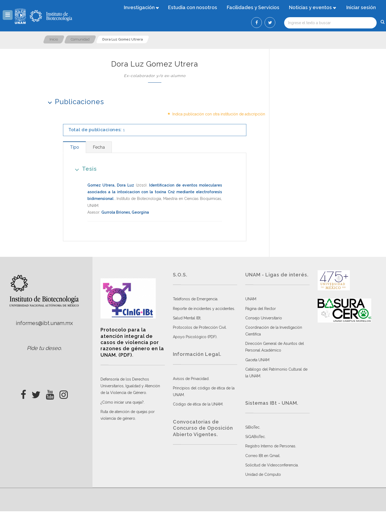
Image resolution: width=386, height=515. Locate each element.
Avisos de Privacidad (191, 379)
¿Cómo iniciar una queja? (122, 402)
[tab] (74, 147)
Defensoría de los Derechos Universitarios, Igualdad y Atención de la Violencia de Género (130, 386)
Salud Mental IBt (187, 318)
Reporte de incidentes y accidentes (203, 308)
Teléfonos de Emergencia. (195, 299)
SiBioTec (252, 427)
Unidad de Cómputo (263, 474)
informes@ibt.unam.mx (44, 323)
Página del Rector (260, 308)
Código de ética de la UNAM (197, 404)
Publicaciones (74, 101)
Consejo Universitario (263, 318)
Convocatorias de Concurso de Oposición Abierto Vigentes (203, 428)
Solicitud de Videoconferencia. (272, 465)
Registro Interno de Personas (270, 446)
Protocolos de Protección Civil (199, 327)
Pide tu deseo (44, 348)
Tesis (84, 169)
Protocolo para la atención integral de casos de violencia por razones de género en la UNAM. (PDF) (132, 342)
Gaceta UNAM (257, 360)
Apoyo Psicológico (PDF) (195, 337)
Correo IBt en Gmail (262, 456)
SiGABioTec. (255, 436)
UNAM (250, 299)
